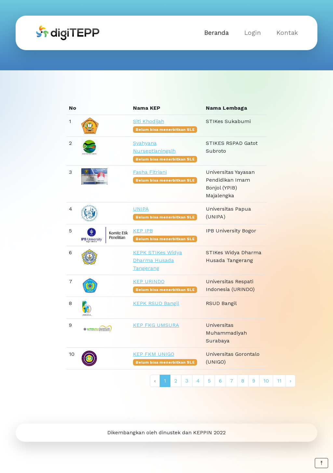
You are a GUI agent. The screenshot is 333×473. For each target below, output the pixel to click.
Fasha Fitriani (150, 172)
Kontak (287, 32)
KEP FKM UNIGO (153, 354)
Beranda (216, 32)
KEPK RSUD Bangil (156, 303)
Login (252, 32)
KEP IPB (143, 231)
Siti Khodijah (148, 121)
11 (279, 381)
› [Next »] (290, 381)
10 (266, 381)
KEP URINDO (149, 281)
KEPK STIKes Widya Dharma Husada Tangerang (157, 260)
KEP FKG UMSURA (156, 325)
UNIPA (141, 209)
